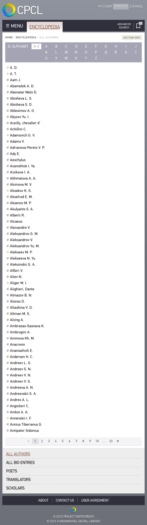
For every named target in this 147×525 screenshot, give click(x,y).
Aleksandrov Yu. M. (25, 246)
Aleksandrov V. (22, 240)
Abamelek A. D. (23, 86)
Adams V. (18, 141)
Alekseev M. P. (22, 252)
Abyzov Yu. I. (20, 117)
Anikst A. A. (20, 412)
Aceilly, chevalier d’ (25, 123)
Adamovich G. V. (23, 135)
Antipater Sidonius (25, 430)
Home (9, 37)
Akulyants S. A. (22, 209)
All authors (18, 454)
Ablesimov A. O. (23, 111)
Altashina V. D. (22, 307)
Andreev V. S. (21, 381)
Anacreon (18, 344)
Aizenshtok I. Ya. (23, 166)
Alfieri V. (17, 271)
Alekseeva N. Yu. (23, 258)
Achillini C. (19, 129)
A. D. (14, 68)
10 (97, 441)
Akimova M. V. (21, 184)
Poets (11, 471)
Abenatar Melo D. (24, 92)
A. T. (14, 74)
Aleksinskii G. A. (23, 264)
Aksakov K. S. (21, 191)
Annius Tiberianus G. (26, 424)
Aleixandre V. (21, 227)
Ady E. (15, 154)
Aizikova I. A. (21, 172)
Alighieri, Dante (23, 289)
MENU (17, 26)
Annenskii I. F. (21, 418)
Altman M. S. (20, 314)
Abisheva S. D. (22, 104)
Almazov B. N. (21, 295)
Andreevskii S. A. (24, 394)
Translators (18, 479)
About (43, 500)
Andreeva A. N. (22, 387)
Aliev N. (16, 277)
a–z (36, 46)
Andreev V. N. (21, 375)
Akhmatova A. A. (23, 178)
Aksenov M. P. (21, 203)
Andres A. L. (20, 400)
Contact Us (65, 500)
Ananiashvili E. (22, 351)
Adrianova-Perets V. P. (28, 148)
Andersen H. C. (22, 357)
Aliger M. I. (19, 283)
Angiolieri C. (20, 406)
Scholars (15, 488)
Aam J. (16, 80)
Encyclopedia (44, 27)
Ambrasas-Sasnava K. (28, 326)
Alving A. (17, 320)
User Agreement (95, 500)
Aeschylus (18, 160)
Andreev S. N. (21, 369)
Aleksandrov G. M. (25, 234)
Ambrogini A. (21, 332)
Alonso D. (18, 301)
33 (111, 441)
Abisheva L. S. (21, 98)
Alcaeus (16, 221)
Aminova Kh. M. (23, 338)
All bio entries (20, 462)
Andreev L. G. (21, 363)
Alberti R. (18, 215)
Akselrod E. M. (22, 197)
